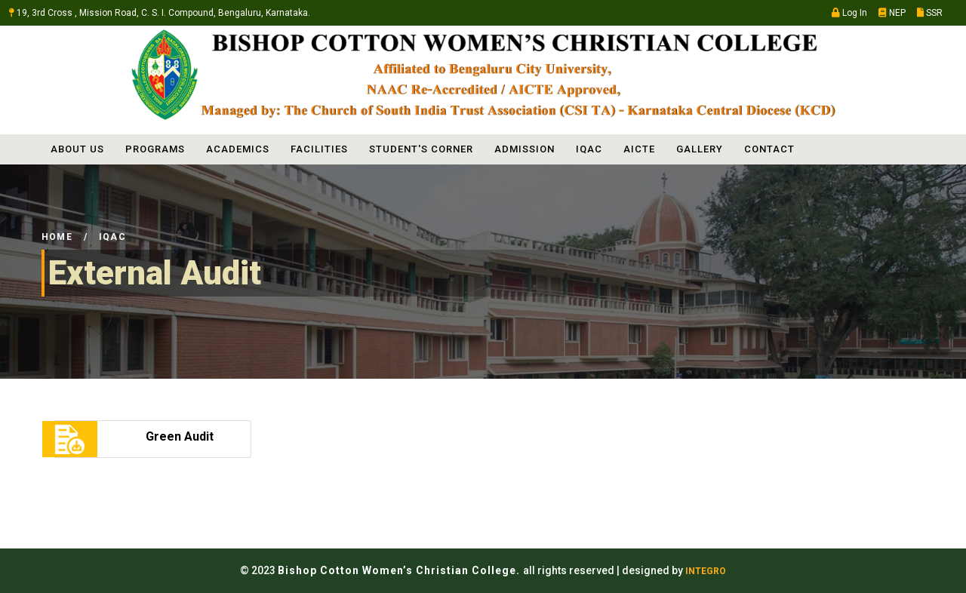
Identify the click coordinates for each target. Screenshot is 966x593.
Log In (849, 13)
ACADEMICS (237, 149)
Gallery (699, 149)
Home (57, 237)
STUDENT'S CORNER (421, 149)
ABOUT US (77, 149)
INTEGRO (705, 571)
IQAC (589, 149)
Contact (769, 149)
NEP (892, 13)
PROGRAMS (155, 149)
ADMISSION (524, 149)
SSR (930, 13)
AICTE (639, 149)
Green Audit (180, 436)
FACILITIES (319, 149)
